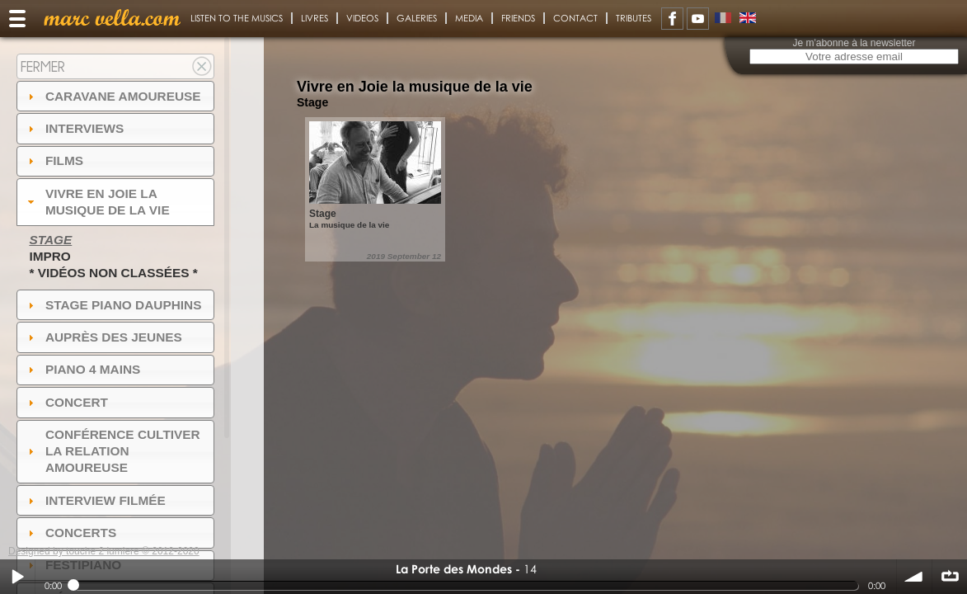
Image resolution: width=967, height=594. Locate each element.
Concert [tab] (66, 402)
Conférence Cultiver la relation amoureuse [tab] (112, 450)
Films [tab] (53, 160)
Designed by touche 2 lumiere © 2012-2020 (104, 551)
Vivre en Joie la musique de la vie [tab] (97, 201)
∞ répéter (949, 576)
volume (914, 576)
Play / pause (17, 576)
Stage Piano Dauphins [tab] (113, 305)
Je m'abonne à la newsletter (853, 43)
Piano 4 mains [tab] (82, 369)
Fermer (43, 66)
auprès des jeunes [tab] (103, 337)
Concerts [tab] (70, 533)
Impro (49, 256)
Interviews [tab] (74, 128)
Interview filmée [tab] (95, 500)
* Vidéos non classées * (113, 273)
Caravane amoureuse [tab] (112, 96)
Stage (50, 240)
